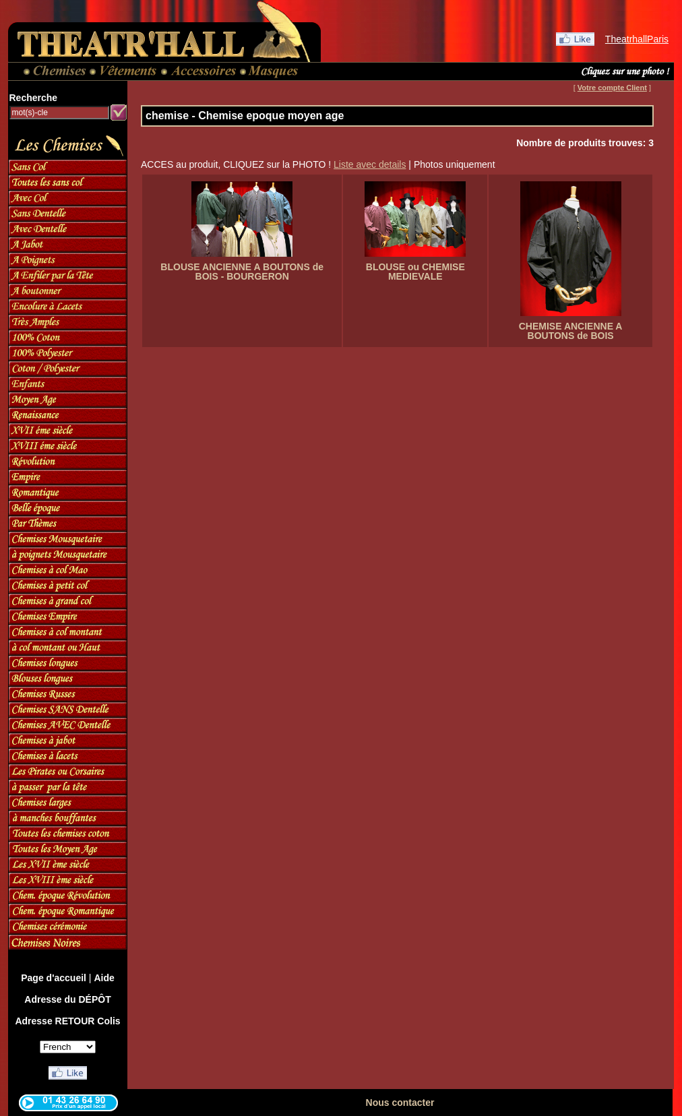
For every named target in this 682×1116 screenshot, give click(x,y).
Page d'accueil (53, 977)
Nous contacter (400, 1102)
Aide (104, 977)
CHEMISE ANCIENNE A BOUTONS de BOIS (571, 330)
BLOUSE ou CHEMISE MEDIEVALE (415, 271)
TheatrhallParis (637, 39)
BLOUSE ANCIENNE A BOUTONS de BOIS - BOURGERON (241, 271)
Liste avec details (370, 164)
